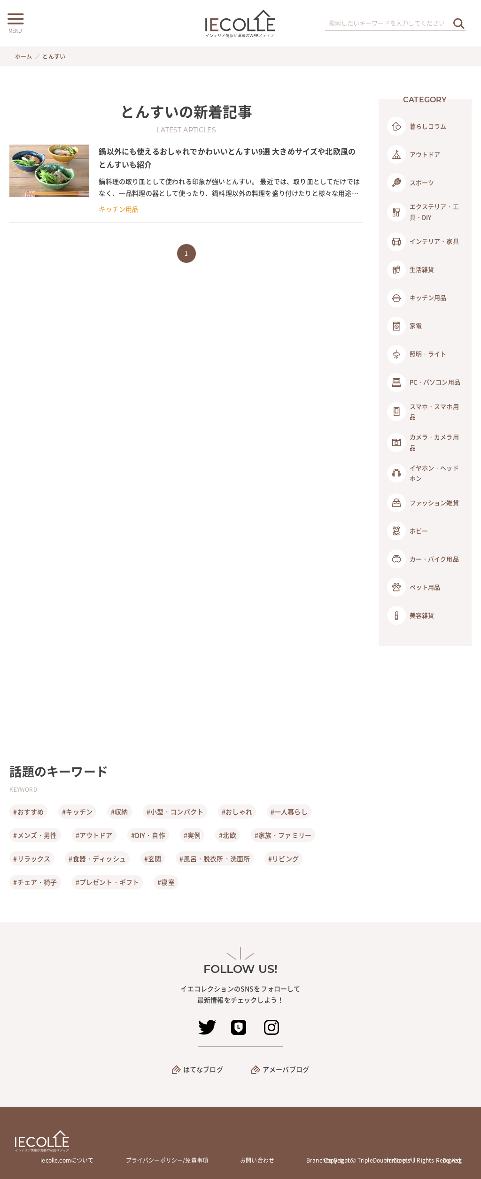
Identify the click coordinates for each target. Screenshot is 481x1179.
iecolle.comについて (66, 1160)
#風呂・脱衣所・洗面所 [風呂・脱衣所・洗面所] (214, 858)
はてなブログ (203, 1069)
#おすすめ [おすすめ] (28, 811)
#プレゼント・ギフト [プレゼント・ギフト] (108, 882)
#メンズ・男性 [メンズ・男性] (35, 835)
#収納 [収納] (119, 811)
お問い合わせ (257, 1160)
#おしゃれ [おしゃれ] (237, 811)
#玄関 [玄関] (152, 858)
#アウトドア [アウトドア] (94, 835)
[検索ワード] (395, 23)
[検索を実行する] (459, 23)
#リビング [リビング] (283, 858)
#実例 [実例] (192, 835)
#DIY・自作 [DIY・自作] (148, 835)
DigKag (452, 1160)
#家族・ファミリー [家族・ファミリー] (283, 835)
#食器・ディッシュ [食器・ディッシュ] (97, 858)
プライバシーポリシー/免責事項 (167, 1160)
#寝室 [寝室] (165, 882)
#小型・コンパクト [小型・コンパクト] (175, 811)
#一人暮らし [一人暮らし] (289, 811)
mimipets (398, 1160)
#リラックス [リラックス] (31, 858)
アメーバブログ (286, 1069)
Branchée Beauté (329, 1160)
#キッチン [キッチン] (77, 811)
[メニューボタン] (15, 22)
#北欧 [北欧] (227, 835)
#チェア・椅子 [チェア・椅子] (35, 882)
